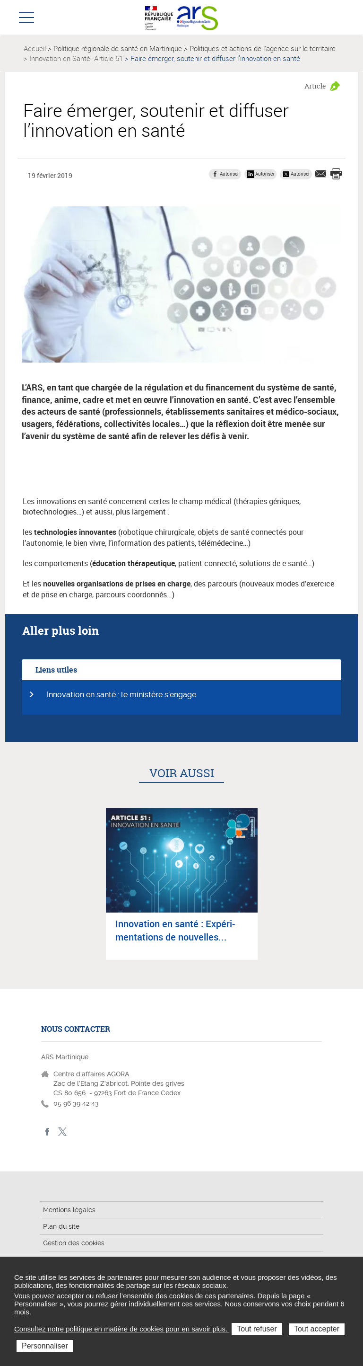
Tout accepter (316, 1329)
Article (315, 85)
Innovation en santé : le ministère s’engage (121, 694)
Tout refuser (257, 1329)
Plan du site (61, 1226)
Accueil (35, 48)
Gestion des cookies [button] (73, 1243)
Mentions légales (69, 1210)
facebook (47, 1132)
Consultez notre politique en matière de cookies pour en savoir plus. (121, 1329)
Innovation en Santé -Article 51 (76, 58)
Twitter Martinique (62, 1132)
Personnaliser (45, 1346)
